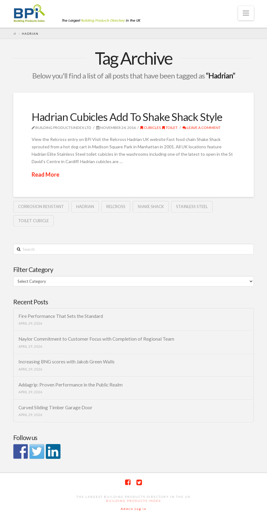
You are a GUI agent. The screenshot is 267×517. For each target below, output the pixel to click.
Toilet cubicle (33, 220)
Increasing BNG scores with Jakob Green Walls (66, 361)
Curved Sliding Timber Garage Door (55, 407)
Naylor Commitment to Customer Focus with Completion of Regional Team (96, 339)
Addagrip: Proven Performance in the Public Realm (70, 384)
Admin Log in (134, 509)
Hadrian (85, 206)
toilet (170, 127)
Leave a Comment (202, 127)
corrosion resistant (41, 206)
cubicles (150, 127)
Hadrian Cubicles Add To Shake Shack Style (127, 116)
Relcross (115, 206)
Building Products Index (133, 501)
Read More (45, 174)
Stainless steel (192, 206)
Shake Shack (151, 206)
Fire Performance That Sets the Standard (60, 316)
